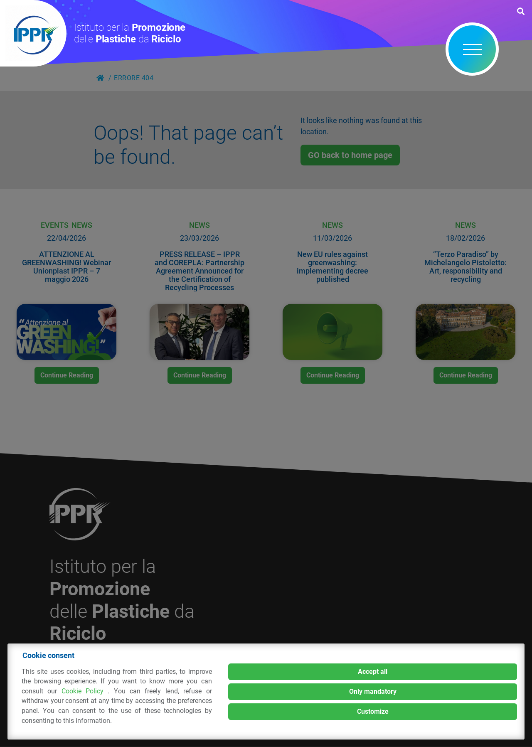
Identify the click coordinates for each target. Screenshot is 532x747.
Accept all (372, 672)
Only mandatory (373, 691)
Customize (373, 711)
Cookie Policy (85, 691)
